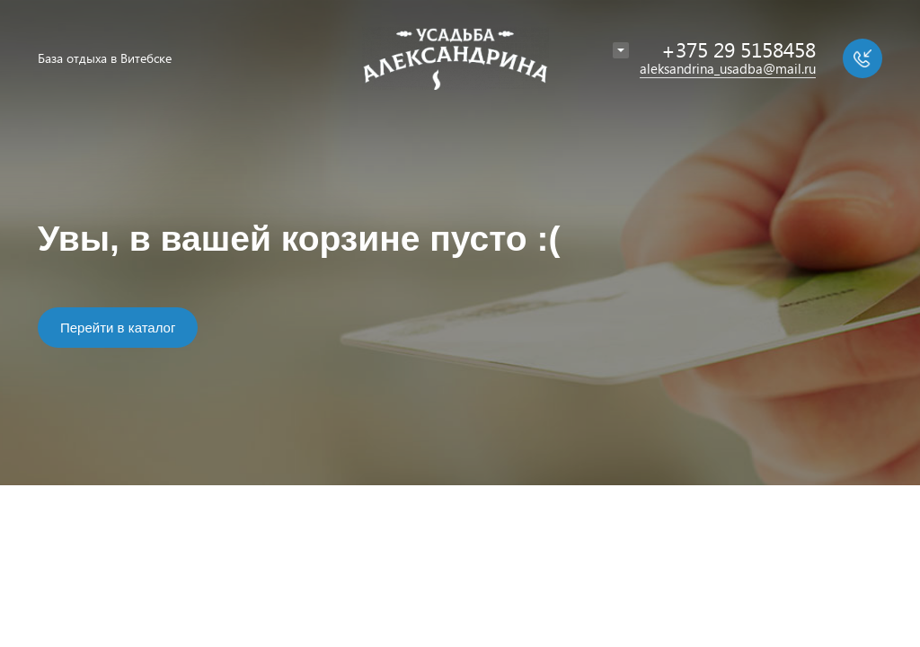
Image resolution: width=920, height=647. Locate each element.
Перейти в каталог (117, 327)
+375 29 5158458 (738, 49)
